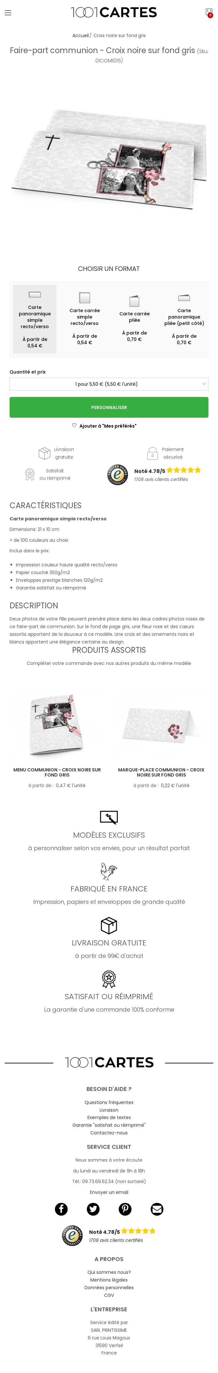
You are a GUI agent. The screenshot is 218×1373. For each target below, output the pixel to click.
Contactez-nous (109, 1133)
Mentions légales (109, 1280)
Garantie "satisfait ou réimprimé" (109, 1125)
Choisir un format (109, 268)
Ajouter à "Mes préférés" (104, 426)
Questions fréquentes (109, 1102)
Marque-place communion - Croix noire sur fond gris (161, 772)
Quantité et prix (28, 372)
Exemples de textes (109, 1117)
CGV (109, 1295)
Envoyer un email (109, 1192)
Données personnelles (109, 1287)
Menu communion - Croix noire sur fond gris (57, 772)
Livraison (109, 1110)
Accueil (80, 35)
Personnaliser (109, 407)
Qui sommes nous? (109, 1272)
